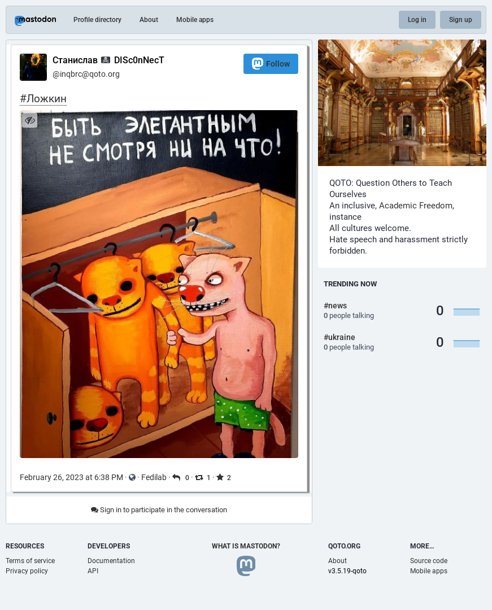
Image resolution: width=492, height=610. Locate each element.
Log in (417, 20)
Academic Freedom (415, 206)
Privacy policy (27, 571)
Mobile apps (195, 20)
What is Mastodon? (246, 546)
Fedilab (154, 477)
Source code (428, 561)
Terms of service (30, 561)
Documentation (111, 561)
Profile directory (97, 20)
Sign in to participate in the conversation (159, 510)
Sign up (460, 20)
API (93, 571)
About (149, 20)
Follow (271, 63)
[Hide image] (29, 120)
